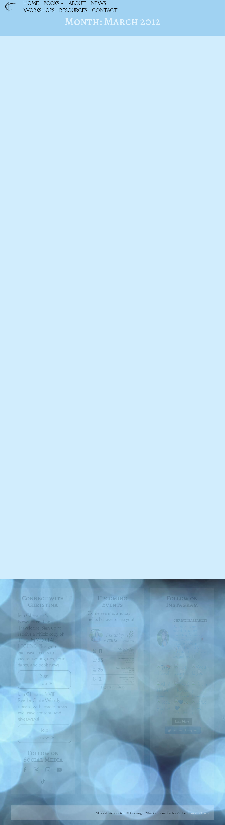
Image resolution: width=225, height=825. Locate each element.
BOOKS (51, 3)
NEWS (98, 3)
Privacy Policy (199, 813)
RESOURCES (73, 10)
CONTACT (105, 10)
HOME (31, 3)
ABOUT (77, 3)
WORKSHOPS (39, 10)
